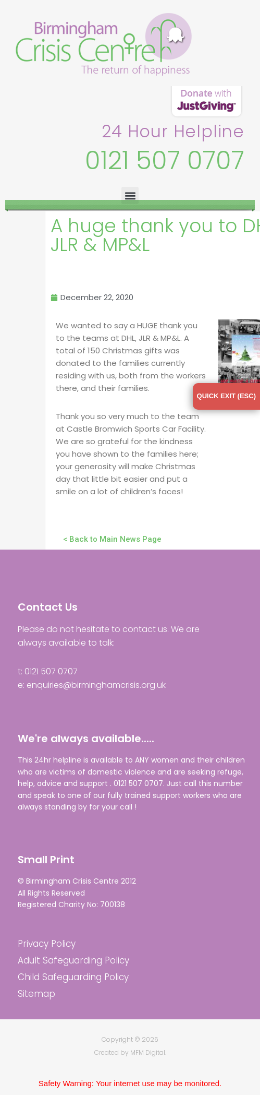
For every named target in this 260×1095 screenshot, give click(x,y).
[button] (130, 195)
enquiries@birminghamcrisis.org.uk (96, 685)
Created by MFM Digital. (130, 1052)
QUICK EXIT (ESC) (226, 396)
